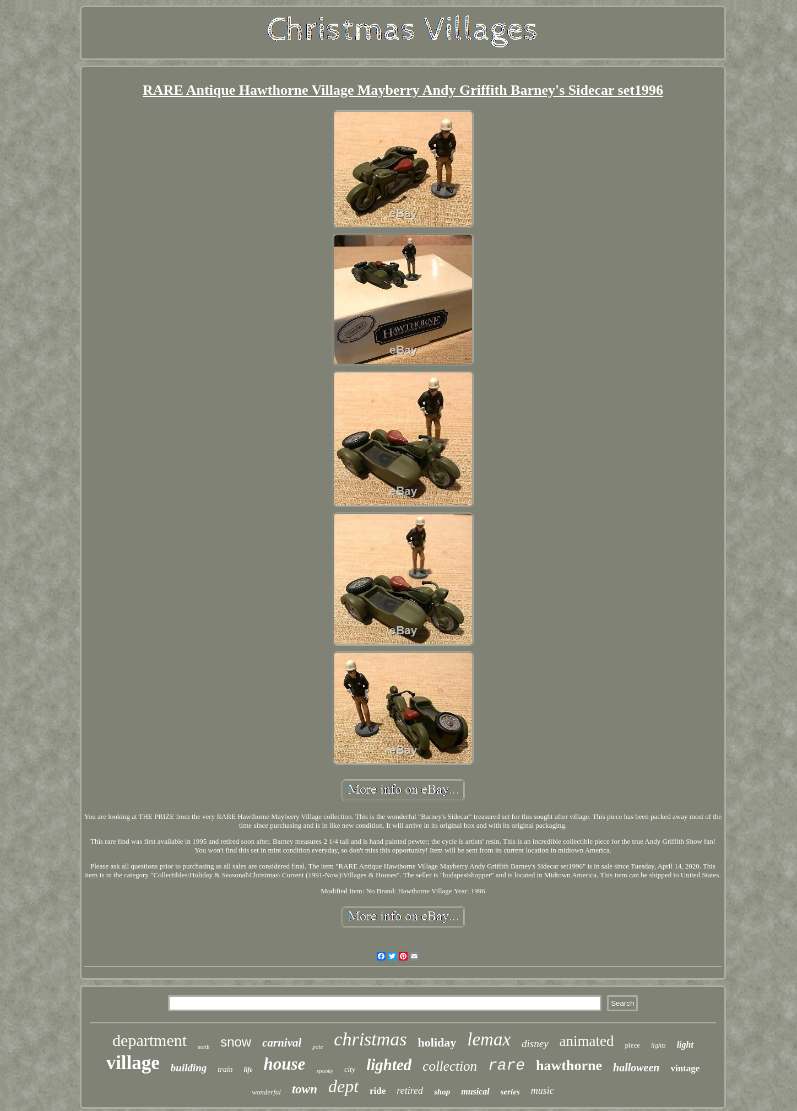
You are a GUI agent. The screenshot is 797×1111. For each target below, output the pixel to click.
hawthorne (569, 1066)
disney (535, 1043)
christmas (370, 1039)
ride (378, 1091)
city (349, 1069)
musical (475, 1091)
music (542, 1090)
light (685, 1044)
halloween (636, 1067)
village (133, 1063)
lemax (489, 1039)
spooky (324, 1070)
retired (410, 1090)
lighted (388, 1065)
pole (317, 1046)
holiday (437, 1042)
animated (587, 1041)
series (510, 1091)
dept (343, 1086)
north (203, 1047)
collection (449, 1066)
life (248, 1070)
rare (506, 1065)
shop (442, 1091)
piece (632, 1045)
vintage (685, 1068)
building (189, 1068)
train (225, 1069)
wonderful (266, 1092)
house (285, 1064)
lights (658, 1045)
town (304, 1089)
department (149, 1040)
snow (235, 1041)
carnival (281, 1042)
